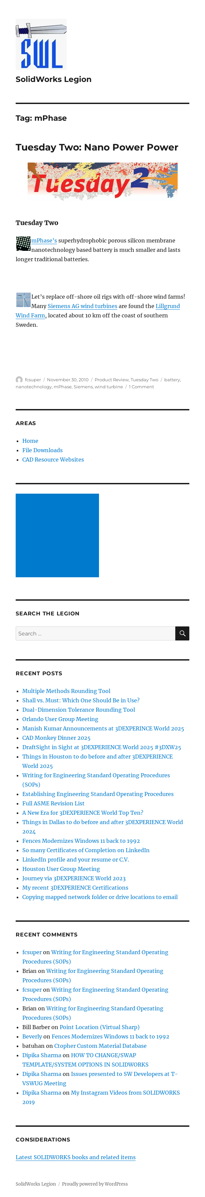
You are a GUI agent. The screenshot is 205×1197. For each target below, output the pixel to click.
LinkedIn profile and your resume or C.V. (75, 859)
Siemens (83, 386)
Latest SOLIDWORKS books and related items (76, 1157)
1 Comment (141, 386)
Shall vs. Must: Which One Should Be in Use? (81, 700)
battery (172, 379)
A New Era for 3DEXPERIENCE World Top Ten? (82, 812)
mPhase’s (44, 240)
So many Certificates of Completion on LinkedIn (86, 850)
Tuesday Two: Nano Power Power (97, 147)
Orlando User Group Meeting (60, 719)
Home (30, 440)
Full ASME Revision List (53, 803)
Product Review (112, 379)
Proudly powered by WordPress (95, 1184)
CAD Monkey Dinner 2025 (56, 737)
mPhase (63, 386)
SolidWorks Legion (54, 79)
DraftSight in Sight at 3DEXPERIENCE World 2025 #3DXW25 (101, 747)
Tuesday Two (144, 379)
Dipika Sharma (41, 1055)
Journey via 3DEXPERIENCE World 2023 (74, 878)
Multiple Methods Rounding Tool (66, 691)
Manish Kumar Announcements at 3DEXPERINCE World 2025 (103, 728)
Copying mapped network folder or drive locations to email (100, 897)
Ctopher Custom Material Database (100, 1045)
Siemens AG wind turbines (82, 306)
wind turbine (109, 386)
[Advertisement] (58, 536)
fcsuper (33, 379)
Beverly (32, 1036)
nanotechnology (34, 386)
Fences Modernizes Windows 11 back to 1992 (81, 840)
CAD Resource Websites (53, 459)
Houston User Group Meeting (61, 869)
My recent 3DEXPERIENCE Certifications (75, 887)
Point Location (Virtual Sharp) (100, 1027)
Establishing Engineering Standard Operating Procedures (98, 794)
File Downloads (42, 450)
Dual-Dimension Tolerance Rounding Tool (78, 709)
